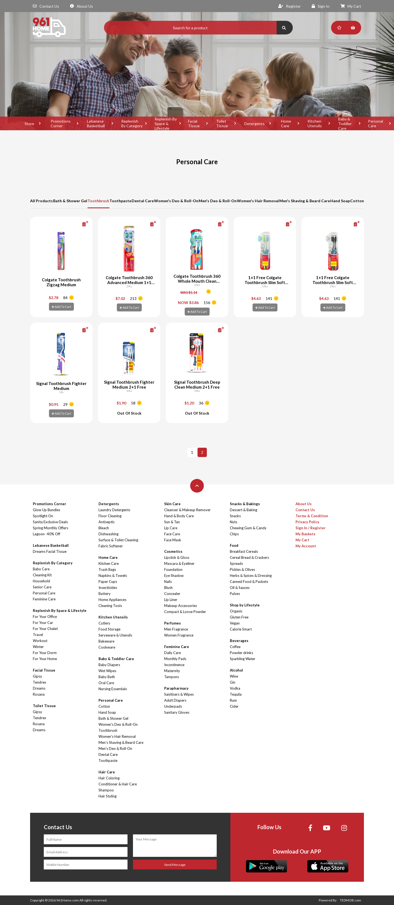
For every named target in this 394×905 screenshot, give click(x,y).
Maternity (172, 671)
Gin (232, 682)
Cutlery (104, 623)
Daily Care (172, 652)
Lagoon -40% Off (46, 534)
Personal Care (44, 593)
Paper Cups (108, 581)
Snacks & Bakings (245, 504)
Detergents (254, 123)
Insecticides (108, 587)
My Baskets (305, 534)
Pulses (235, 593)
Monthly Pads (175, 659)
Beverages (239, 640)
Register (289, 6)
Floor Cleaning (110, 516)
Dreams (39, 688)
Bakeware (106, 641)
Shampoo (106, 790)
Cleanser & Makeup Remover (187, 510)
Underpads (173, 706)
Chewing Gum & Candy (248, 528)
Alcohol (236, 670)
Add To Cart (61, 306)
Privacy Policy (307, 522)
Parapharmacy (176, 688)
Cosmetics (173, 551)
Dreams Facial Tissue (49, 551)
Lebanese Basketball (96, 123)
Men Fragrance (176, 629)
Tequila (236, 694)
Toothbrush (98, 200)
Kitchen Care (109, 563)
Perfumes (172, 623)
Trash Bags (107, 569)
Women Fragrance (178, 635)
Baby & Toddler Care (345, 123)
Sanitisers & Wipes (179, 694)
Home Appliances (112, 599)
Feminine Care (44, 599)
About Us (81, 6)
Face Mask (172, 540)
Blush (168, 587)
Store (29, 123)
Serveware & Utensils (115, 635)
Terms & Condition (312, 516)
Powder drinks (241, 652)
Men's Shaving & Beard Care (304, 200)
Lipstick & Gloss (176, 557)
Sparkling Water (242, 659)
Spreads (236, 563)
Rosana (39, 694)
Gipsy (37, 676)
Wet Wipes (107, 671)
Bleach (104, 528)
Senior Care (42, 587)
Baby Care (41, 569)
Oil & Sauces (240, 587)
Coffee (235, 646)
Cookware (107, 647)
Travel (38, 634)
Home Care (286, 123)
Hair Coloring (109, 778)
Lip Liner (170, 599)
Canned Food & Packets (249, 581)
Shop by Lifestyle (245, 605)
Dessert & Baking (243, 510)
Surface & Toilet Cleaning (118, 540)
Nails (168, 581)
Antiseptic (107, 522)
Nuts (233, 522)
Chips (234, 534)
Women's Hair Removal (258, 200)
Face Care (172, 534)
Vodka (235, 688)
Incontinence (174, 665)
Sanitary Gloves (176, 712)
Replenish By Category (132, 123)
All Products (41, 200)
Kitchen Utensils (315, 123)
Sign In (320, 6)
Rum (233, 700)
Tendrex (39, 682)
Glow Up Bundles (46, 510)
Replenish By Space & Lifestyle (166, 123)
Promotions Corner (61, 123)
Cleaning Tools (110, 605)
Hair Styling (108, 796)
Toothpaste (120, 200)
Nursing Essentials (113, 689)
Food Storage (109, 629)
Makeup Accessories (180, 605)
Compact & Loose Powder (185, 611)
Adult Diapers (175, 700)
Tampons (171, 677)
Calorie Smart (241, 629)
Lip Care (170, 528)
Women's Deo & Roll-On (176, 200)
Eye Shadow (174, 575)
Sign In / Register (311, 528)
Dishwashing (108, 534)
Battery (105, 593)
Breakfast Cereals (244, 551)
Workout (40, 640)
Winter (38, 646)
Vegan (235, 623)
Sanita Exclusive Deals (50, 522)
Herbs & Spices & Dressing (251, 575)
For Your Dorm (45, 652)
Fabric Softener (111, 546)
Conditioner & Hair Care (118, 784)
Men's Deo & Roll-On (218, 200)
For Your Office (45, 616)
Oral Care (106, 683)
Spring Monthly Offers (50, 528)
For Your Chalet (45, 628)
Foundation (173, 569)
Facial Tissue (194, 123)
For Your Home (45, 659)
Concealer (172, 593)
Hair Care (107, 772)
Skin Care (172, 504)
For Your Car (43, 622)
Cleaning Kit (42, 575)
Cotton (357, 200)
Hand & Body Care (179, 516)
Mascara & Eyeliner (179, 563)
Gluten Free (239, 617)
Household (41, 581)
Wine (234, 676)
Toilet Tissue (222, 123)
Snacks (235, 516)
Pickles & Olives (242, 569)
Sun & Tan (172, 522)
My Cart (350, 6)
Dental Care (143, 200)
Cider (234, 706)
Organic (236, 611)
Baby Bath (107, 677)
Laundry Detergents (114, 510)
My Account (306, 546)
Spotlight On (43, 516)
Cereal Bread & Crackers (249, 557)
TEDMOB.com (350, 900)
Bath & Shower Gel (70, 200)
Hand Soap (340, 200)
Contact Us (46, 6)
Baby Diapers (109, 665)
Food (234, 545)
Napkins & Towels (113, 575)
